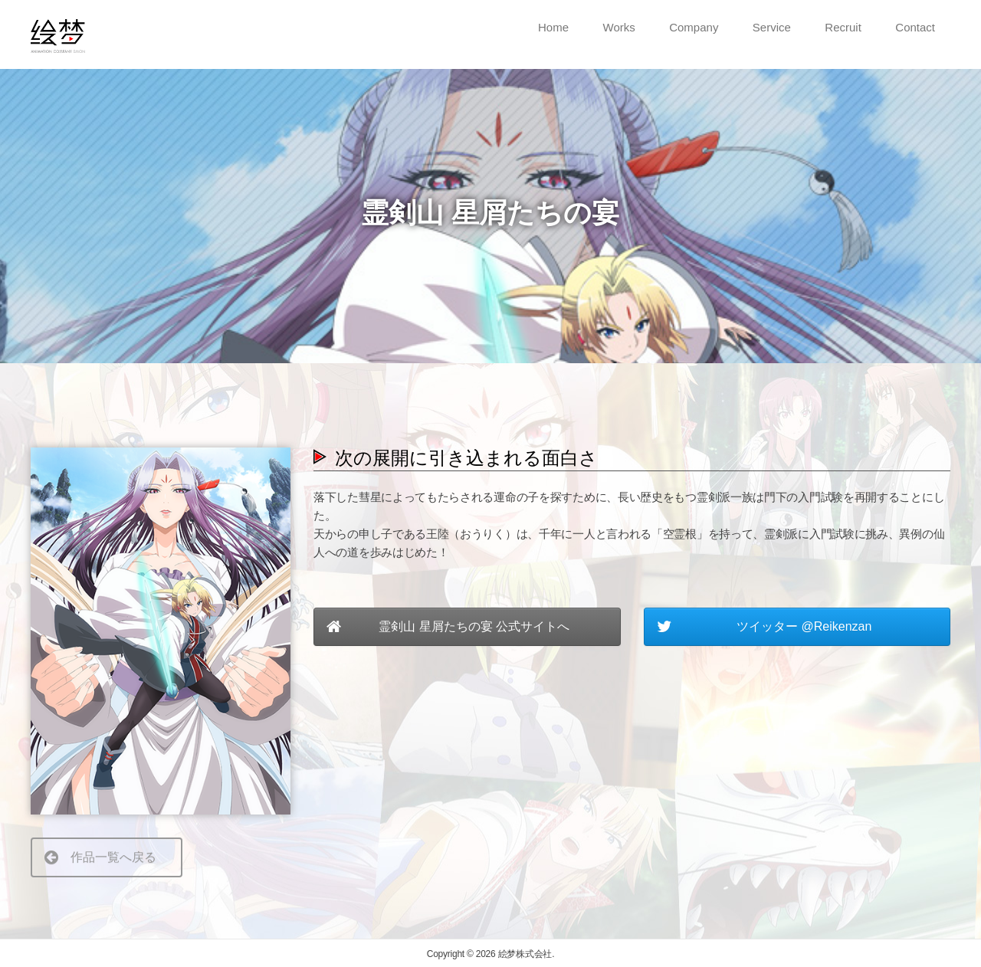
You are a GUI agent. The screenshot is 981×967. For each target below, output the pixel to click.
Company (693, 27)
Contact (915, 27)
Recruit (843, 27)
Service (772, 27)
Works (619, 27)
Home (553, 27)
